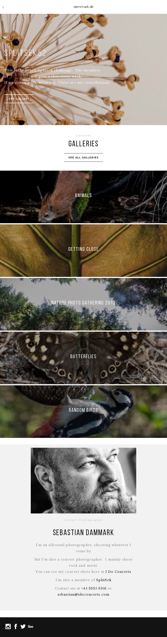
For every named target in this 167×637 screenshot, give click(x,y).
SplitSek (103, 580)
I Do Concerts (118, 572)
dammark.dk (84, 7)
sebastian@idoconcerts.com (83, 594)
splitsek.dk (19, 76)
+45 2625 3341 (94, 588)
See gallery (19, 98)
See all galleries (83, 157)
